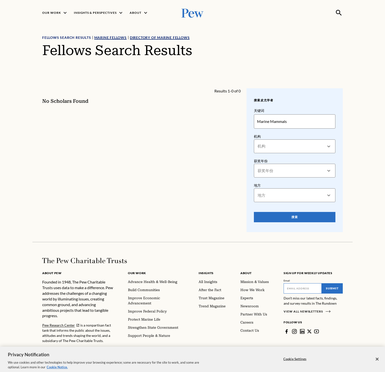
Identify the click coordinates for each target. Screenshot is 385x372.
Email (287, 280)
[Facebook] (286, 331)
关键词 (259, 110)
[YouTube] (316, 331)
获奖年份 (261, 161)
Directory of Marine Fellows (160, 37)
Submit (332, 288)
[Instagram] (294, 331)
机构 (257, 136)
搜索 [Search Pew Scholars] (294, 217)
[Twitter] (309, 331)
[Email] (303, 288)
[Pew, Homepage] (192, 13)
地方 (257, 185)
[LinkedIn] (302, 331)
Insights (206, 273)
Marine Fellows (110, 37)
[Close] (377, 362)
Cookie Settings (294, 362)
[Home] (84, 260)
